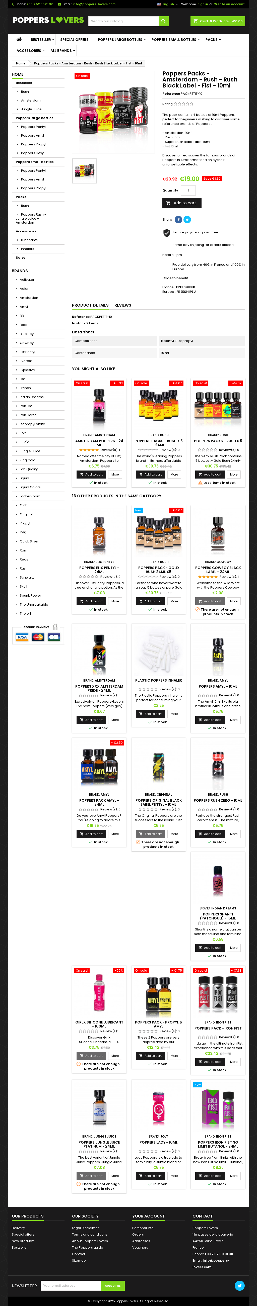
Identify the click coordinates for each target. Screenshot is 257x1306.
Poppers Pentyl (33, 126)
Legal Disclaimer (85, 1228)
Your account (148, 1216)
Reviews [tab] (122, 305)
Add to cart (181, 203)
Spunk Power (30, 595)
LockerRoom (29, 496)
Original (26, 514)
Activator (26, 279)
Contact (78, 1254)
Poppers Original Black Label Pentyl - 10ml (159, 802)
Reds (23, 559)
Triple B (25, 613)
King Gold (27, 460)
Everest (25, 360)
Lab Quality (28, 469)
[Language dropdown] (168, 4)
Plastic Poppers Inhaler (158, 680)
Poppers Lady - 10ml (159, 1142)
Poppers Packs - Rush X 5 (218, 440)
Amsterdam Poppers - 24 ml (99, 442)
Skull (23, 586)
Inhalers (27, 248)
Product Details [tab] (90, 305)
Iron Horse (28, 415)
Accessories (29, 50)
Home (17, 74)
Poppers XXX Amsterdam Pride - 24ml (99, 688)
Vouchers (140, 1247)
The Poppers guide (87, 1247)
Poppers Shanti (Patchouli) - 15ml (218, 916)
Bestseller (41, 39)
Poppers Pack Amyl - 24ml (99, 802)
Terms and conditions (89, 1234)
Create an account (229, 4)
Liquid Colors (30, 487)
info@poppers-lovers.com (94, 4)
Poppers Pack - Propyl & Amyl (158, 1024)
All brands (61, 50)
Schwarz (26, 577)
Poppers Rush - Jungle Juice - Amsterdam (31, 218)
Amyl (23, 306)
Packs (212, 39)
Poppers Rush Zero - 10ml (218, 800)
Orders (138, 1234)
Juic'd (24, 442)
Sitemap (79, 1260)
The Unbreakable (33, 604)
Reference (171, 93)
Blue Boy (26, 333)
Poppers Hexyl (32, 153)
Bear (23, 324)
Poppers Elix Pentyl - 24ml (99, 569)
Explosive (27, 369)
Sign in (203, 4)
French (25, 388)
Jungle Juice (31, 109)
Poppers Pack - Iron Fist (218, 1028)
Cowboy (26, 342)
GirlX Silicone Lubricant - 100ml (99, 1024)
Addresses (141, 1241)
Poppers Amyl (32, 135)
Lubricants (29, 240)
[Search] (128, 21)
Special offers (74, 39)
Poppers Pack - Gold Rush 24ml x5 (158, 569)
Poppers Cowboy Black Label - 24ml (218, 569)
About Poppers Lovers (90, 1241)
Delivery (18, 1228)
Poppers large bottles (120, 39)
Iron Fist (25, 406)
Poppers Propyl (33, 144)
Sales (20, 257)
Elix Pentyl (27, 351)
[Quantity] (188, 190)
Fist (22, 379)
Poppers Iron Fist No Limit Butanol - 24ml (218, 1144)
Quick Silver (29, 541)
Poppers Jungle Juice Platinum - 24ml (99, 1144)
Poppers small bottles (174, 39)
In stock (79, 323)
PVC (23, 532)
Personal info (143, 1228)
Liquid (24, 478)
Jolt (22, 433)
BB (21, 315)
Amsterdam (31, 100)
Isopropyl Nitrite (32, 424)
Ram (23, 550)
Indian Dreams (31, 397)
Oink (23, 505)
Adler (24, 288)
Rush (25, 91)
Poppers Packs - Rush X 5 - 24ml (159, 442)
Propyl (24, 523)
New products (23, 1241)
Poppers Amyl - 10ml (218, 686)
